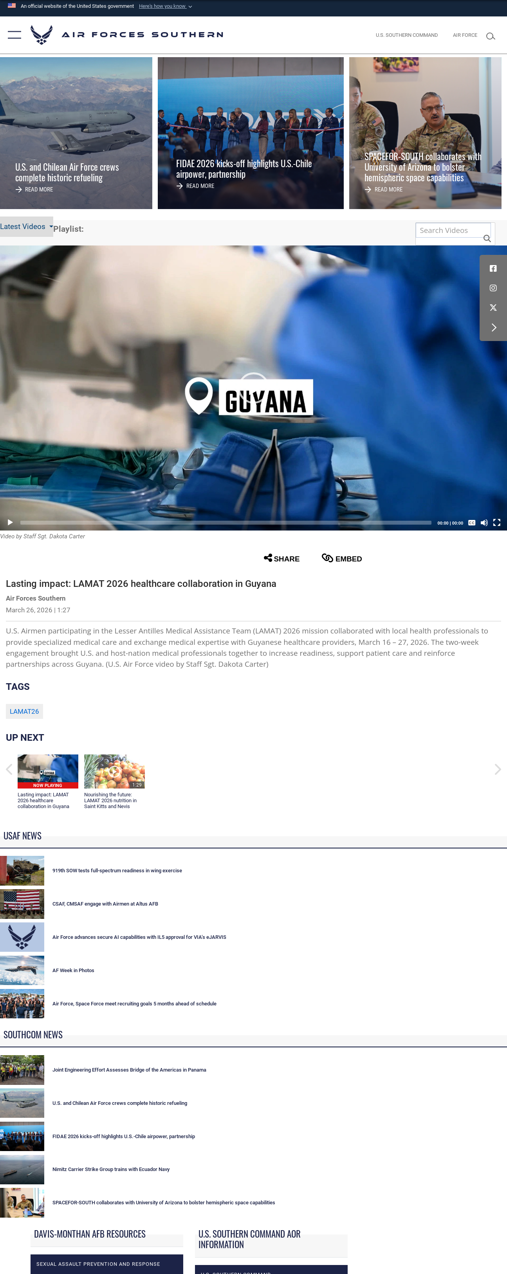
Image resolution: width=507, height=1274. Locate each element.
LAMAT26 (24, 711)
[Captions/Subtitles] (472, 523)
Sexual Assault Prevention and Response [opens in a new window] (98, 1264)
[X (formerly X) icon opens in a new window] (493, 308)
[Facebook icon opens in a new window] (493, 268)
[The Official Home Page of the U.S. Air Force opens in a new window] (465, 34)
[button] (166, 6)
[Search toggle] (493, 35)
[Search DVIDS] (453, 230)
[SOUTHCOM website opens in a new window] (407, 34)
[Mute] (484, 523)
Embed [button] (341, 558)
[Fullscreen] (497, 523)
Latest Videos (23, 226)
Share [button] (282, 558)
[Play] (10, 523)
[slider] (225, 523)
